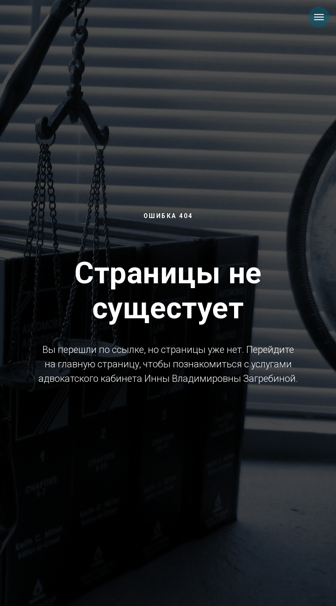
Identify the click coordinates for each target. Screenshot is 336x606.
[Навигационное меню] (319, 17)
